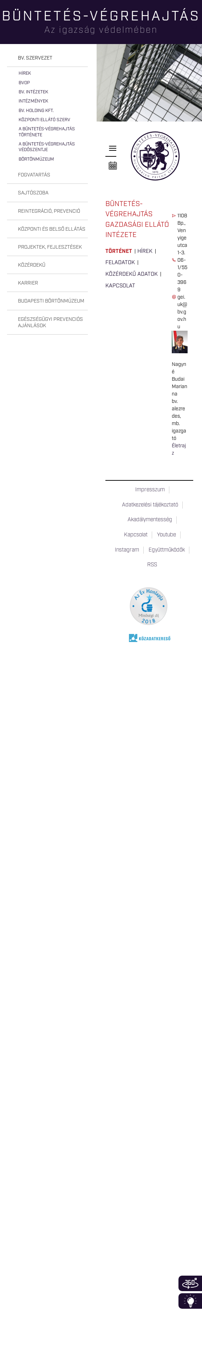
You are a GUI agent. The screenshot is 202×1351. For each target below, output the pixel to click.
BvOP (24, 83)
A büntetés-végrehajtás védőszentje (47, 147)
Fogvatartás (34, 175)
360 (190, 1283)
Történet (118, 251)
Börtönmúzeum (36, 159)
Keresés (196, 30)
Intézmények (33, 101)
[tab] (47, 58)
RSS (152, 564)
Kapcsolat (120, 286)
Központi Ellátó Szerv (44, 120)
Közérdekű (31, 265)
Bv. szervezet (35, 58)
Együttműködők (167, 550)
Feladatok (120, 262)
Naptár (112, 166)
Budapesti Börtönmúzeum (51, 301)
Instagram (127, 550)
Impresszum (150, 489)
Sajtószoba (33, 193)
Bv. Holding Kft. (36, 111)
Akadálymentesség (150, 519)
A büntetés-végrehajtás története (47, 132)
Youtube (166, 534)
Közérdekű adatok (131, 274)
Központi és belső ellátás (51, 229)
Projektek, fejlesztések (50, 247)
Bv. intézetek (33, 92)
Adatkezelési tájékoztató (150, 505)
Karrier (28, 283)
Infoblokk (190, 1301)
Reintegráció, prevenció (49, 211)
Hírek (25, 73)
